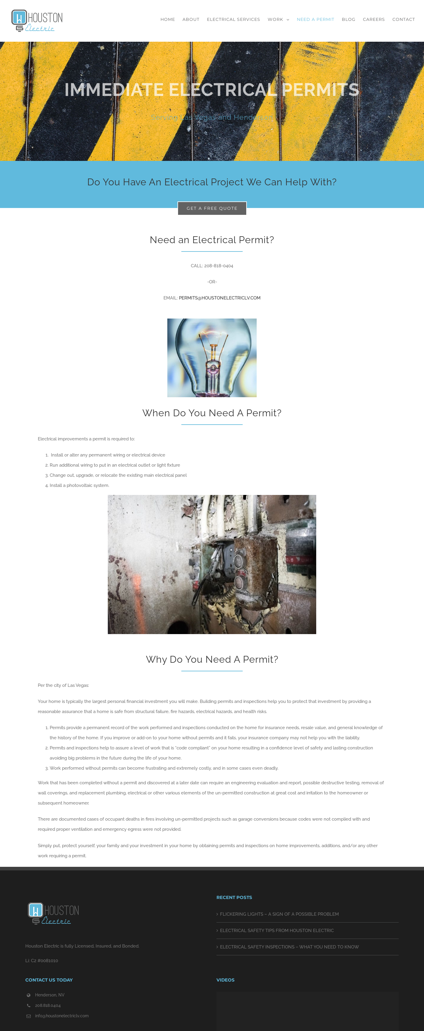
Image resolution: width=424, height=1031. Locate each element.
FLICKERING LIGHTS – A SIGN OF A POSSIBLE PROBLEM (279, 914)
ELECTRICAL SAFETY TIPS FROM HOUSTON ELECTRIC (277, 930)
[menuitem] (171, 19)
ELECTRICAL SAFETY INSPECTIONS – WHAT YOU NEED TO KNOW (289, 947)
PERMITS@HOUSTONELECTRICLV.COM (220, 298)
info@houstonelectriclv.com (62, 1015)
